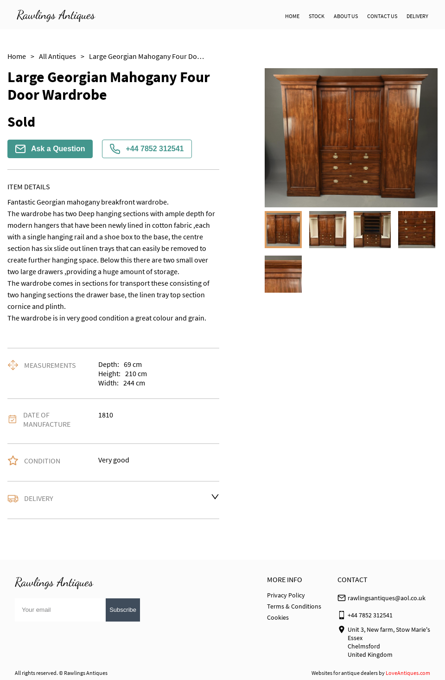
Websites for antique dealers (345, 672)
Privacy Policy (286, 595)
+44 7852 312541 (147, 149)
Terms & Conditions (294, 606)
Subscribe (122, 609)
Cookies (278, 617)
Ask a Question (50, 149)
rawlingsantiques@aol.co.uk (387, 598)
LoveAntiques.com (408, 672)
